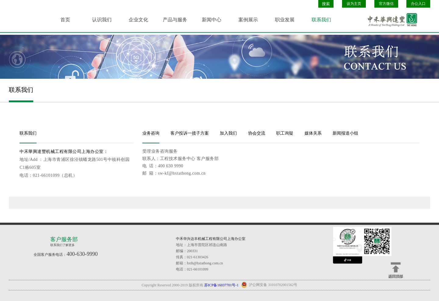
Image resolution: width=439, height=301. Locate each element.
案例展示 (248, 19)
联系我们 (321, 19)
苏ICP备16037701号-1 (221, 285)
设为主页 (354, 4)
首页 (65, 19)
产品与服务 (175, 19)
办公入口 (418, 4)
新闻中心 (211, 19)
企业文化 (138, 19)
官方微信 (386, 4)
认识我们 (102, 19)
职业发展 (284, 19)
